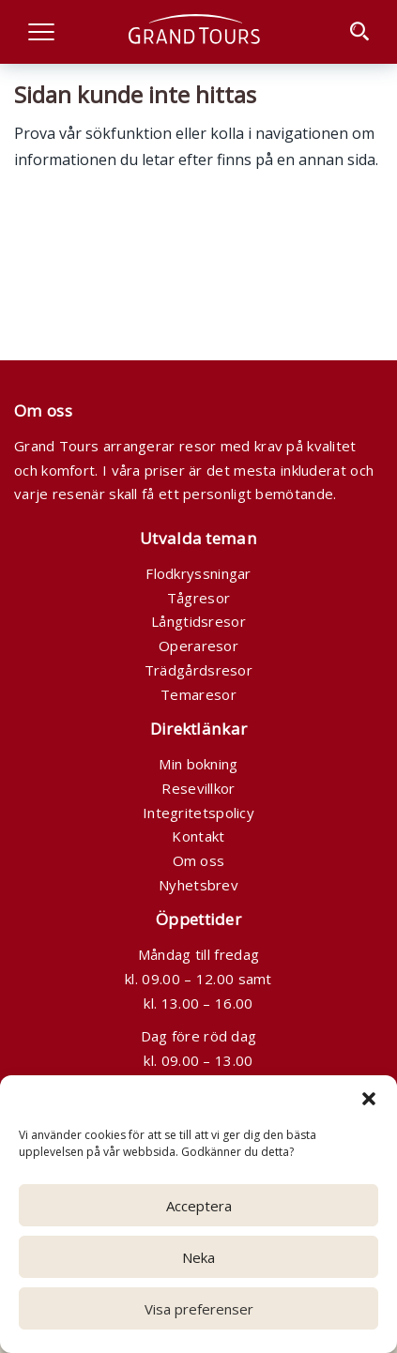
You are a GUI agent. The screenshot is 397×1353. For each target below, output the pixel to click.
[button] (368, 1098)
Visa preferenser (199, 1309)
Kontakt (198, 836)
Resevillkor (198, 788)
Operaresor (198, 645)
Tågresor (198, 597)
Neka (198, 1257)
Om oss (199, 860)
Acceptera (199, 1205)
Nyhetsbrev (198, 884)
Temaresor (198, 694)
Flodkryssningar (198, 573)
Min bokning (198, 763)
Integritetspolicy (198, 812)
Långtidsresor (198, 621)
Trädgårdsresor (198, 670)
